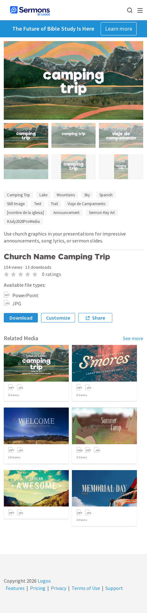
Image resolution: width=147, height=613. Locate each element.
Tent (37, 203)
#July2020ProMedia (23, 221)
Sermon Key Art (102, 212)
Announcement (66, 212)
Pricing (37, 588)
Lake (43, 195)
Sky (87, 195)
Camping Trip (18, 195)
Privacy (58, 588)
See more (133, 338)
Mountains (66, 195)
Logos (44, 581)
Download (20, 318)
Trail (54, 203)
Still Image (16, 203)
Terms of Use (86, 588)
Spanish (106, 195)
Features (15, 588)
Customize (58, 318)
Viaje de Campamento (87, 203)
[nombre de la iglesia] (25, 212)
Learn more (118, 28)
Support (114, 588)
